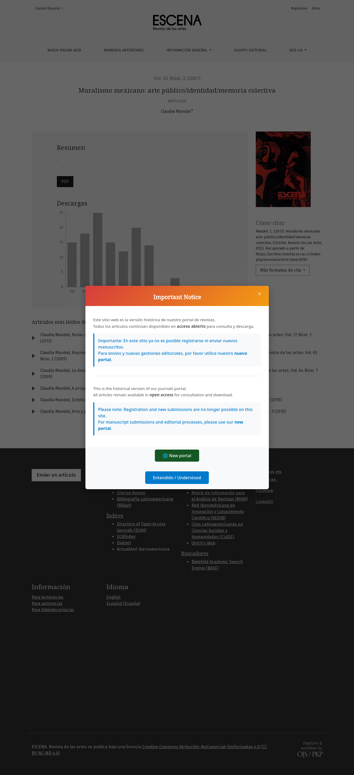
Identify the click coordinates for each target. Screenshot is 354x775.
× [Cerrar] (260, 294)
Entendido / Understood (177, 478)
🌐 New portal (177, 455)
